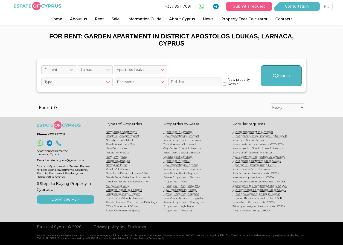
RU (327, 6)
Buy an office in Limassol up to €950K (257, 198)
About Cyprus (182, 19)
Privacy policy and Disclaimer (120, 227)
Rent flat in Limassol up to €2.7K (254, 165)
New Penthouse (116, 148)
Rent (99, 19)
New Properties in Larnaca (180, 165)
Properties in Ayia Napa (178, 206)
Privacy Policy (125, 238)
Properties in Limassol (177, 131)
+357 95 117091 (178, 6)
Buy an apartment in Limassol (253, 131)
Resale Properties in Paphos (181, 177)
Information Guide (144, 19)
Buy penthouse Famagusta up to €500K (259, 189)
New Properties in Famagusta (183, 198)
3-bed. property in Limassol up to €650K (259, 206)
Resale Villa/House (117, 169)
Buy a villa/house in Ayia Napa (252, 152)
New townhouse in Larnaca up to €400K (259, 181)
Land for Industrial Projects (124, 189)
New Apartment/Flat (119, 140)
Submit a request (249, 6)
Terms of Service (148, 238)
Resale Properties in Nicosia (181, 194)
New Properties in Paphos (180, 173)
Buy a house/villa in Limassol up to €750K (260, 136)
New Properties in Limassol (181, 136)
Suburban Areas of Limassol (181, 152)
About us (78, 19)
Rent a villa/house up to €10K (252, 210)
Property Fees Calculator (244, 19)
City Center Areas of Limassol (182, 148)
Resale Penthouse (117, 152)
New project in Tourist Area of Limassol (258, 148)
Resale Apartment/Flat (121, 144)
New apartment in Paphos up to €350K (259, 156)
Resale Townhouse (118, 160)
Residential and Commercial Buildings (131, 202)
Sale (115, 19)
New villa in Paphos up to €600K (254, 202)
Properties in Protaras (177, 210)
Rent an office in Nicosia (248, 140)
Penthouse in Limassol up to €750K (256, 173)
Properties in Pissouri (177, 160)
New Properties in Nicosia (180, 189)
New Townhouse (116, 156)
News (208, 19)
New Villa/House (116, 165)
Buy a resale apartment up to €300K (257, 160)
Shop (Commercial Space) (123, 210)
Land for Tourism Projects (123, 194)
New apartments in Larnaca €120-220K (258, 144)
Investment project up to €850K (253, 177)
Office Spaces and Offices (122, 206)
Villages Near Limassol (177, 156)
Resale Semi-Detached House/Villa (128, 177)
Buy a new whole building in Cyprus (256, 194)
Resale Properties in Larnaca (182, 169)
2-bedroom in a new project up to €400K (260, 185)
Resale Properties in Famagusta (184, 202)
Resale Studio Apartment (122, 136)
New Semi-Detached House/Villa (127, 173)
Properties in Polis (175, 181)
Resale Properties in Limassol (182, 140)
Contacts (284, 19)
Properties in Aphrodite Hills (181, 185)
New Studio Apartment (121, 131)
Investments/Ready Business (124, 198)
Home (56, 19)
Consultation (297, 6)
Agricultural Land (117, 185)
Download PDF (66, 199)
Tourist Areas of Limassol (179, 144)
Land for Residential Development (128, 181)
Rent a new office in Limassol (251, 169)
